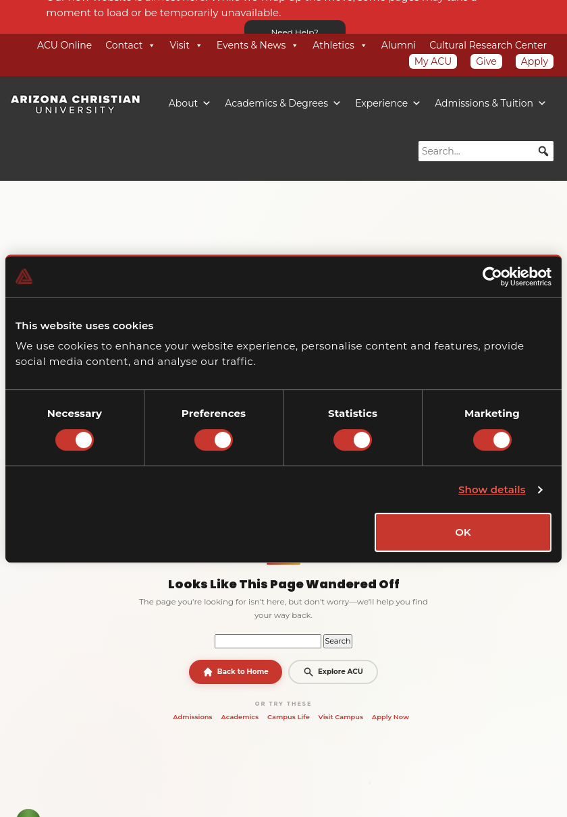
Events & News (258, 45)
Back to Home (235, 672)
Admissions (192, 716)
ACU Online (64, 45)
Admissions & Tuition (491, 103)
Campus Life (288, 716)
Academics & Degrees (283, 103)
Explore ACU (332, 672)
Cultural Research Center (488, 45)
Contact (130, 45)
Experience (388, 103)
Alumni (398, 45)
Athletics (340, 45)
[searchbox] (486, 151)
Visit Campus (341, 716)
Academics (240, 716)
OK (463, 532)
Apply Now (390, 716)
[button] (543, 151)
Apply (534, 61)
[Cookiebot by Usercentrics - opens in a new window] (492, 276)
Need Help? (295, 32)
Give (486, 61)
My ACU (433, 61)
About (190, 103)
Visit (185, 45)
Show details (492, 489)
